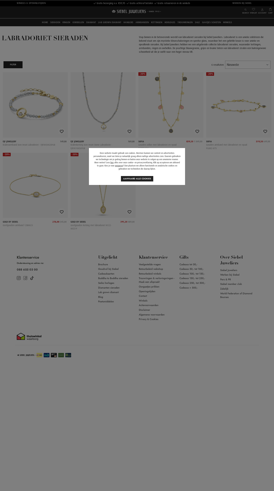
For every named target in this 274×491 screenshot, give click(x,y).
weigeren (119, 165)
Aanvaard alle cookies (137, 178)
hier (112, 162)
